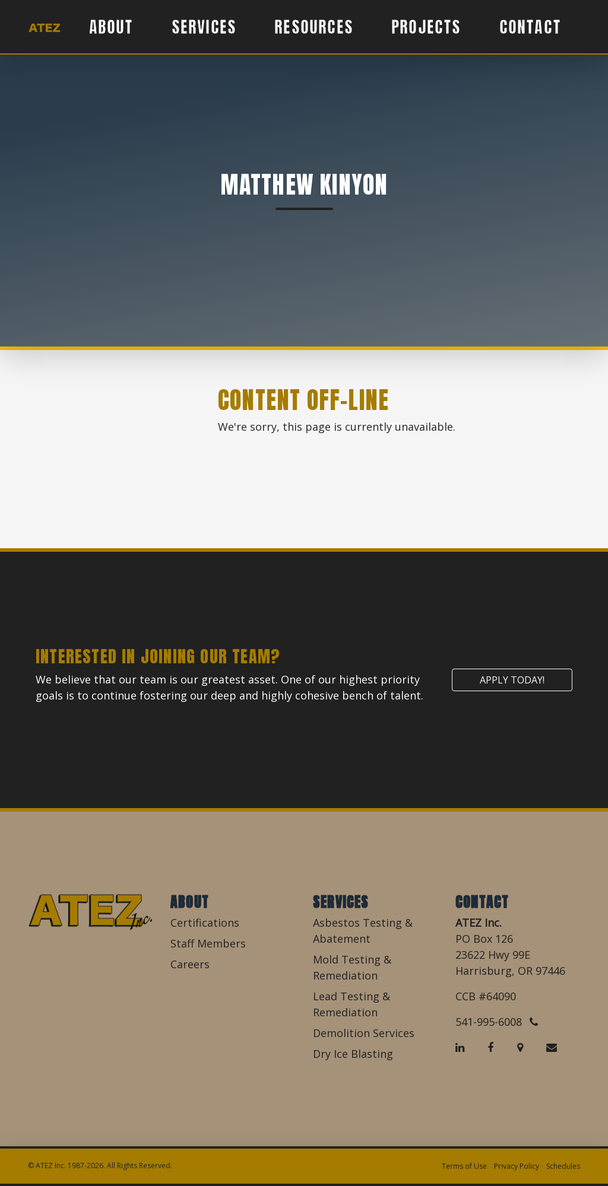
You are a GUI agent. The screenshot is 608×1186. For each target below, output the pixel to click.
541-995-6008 (496, 1022)
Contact (530, 26)
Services (204, 26)
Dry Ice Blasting (353, 1054)
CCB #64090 (485, 996)
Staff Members (208, 943)
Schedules (563, 1166)
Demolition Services (363, 1033)
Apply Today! (512, 679)
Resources (313, 26)
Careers (190, 964)
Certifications (204, 922)
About (111, 26)
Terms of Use (464, 1166)
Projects (426, 26)
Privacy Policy (516, 1166)
